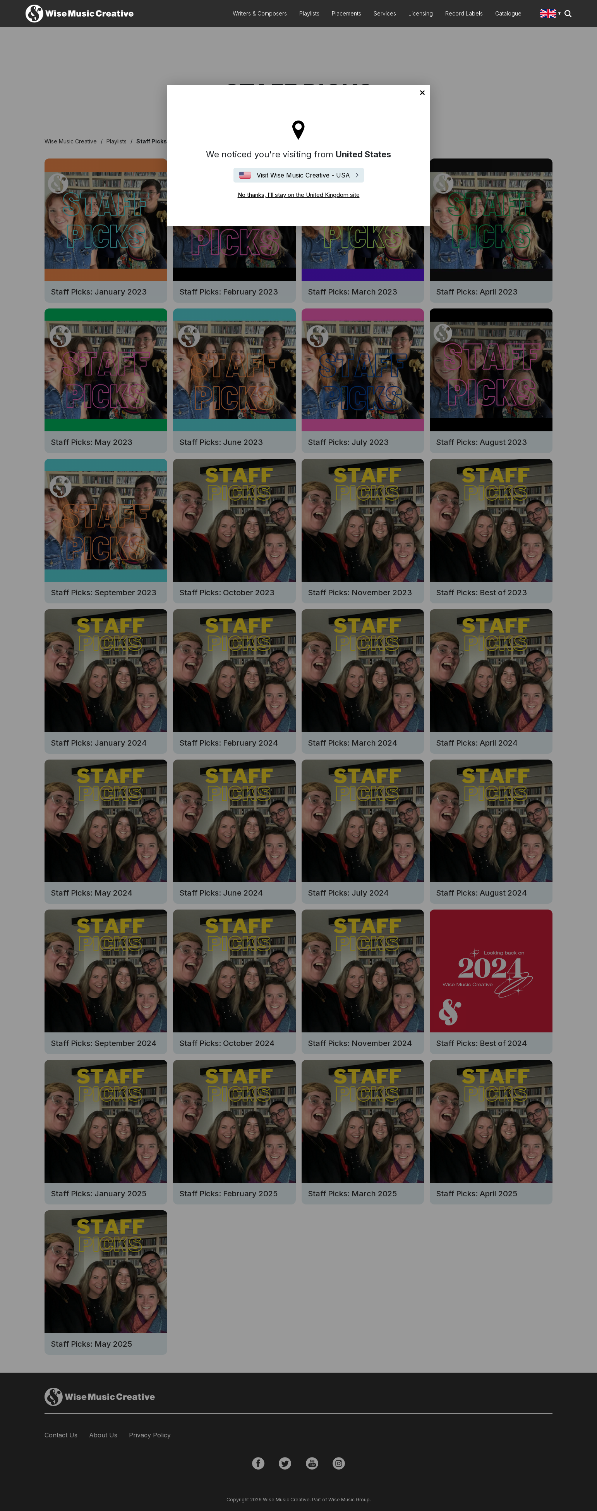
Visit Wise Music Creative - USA (303, 175)
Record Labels (464, 13)
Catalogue (508, 13)
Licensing (420, 13)
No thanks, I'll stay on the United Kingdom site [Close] (422, 93)
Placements (346, 13)
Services (385, 13)
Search (567, 13)
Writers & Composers (260, 13)
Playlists (309, 13)
